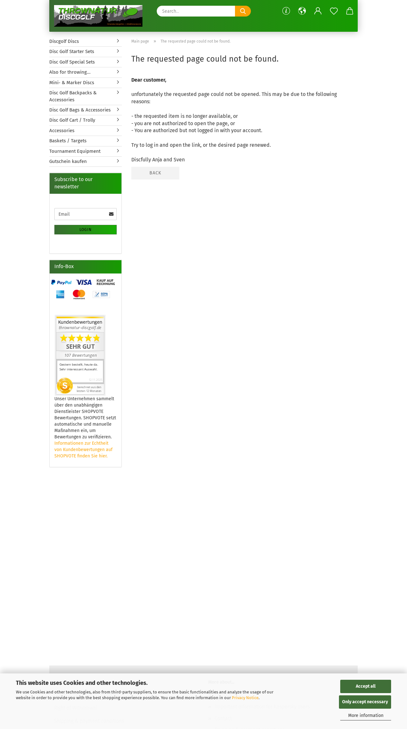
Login (85, 229)
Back (155, 173)
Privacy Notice (245, 697)
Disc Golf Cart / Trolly (72, 120)
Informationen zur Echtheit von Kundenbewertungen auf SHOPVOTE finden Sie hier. (83, 450)
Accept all (366, 686)
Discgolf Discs (64, 41)
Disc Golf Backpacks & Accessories (73, 96)
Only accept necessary (365, 702)
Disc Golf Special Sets (72, 62)
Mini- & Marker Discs (71, 82)
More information (365, 715)
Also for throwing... (70, 72)
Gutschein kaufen (68, 161)
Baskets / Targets (67, 141)
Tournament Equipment (74, 151)
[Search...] (243, 11)
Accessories (61, 130)
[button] (302, 11)
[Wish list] (334, 11)
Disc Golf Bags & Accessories (80, 110)
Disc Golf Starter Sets (71, 51)
